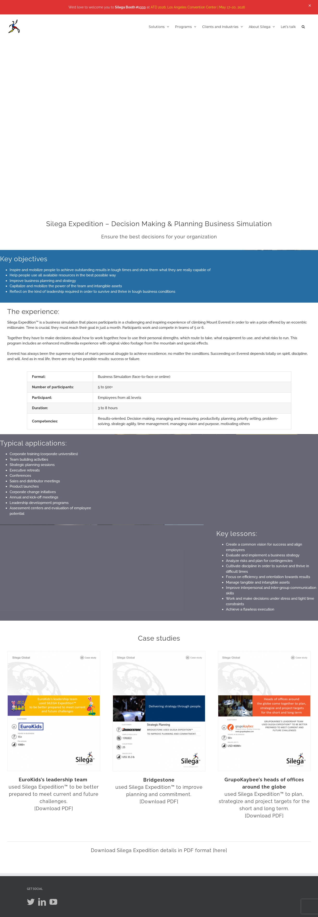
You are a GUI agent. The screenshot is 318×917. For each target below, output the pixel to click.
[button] (303, 26)
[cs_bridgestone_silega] (159, 653)
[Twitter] (31, 902)
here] (220, 850)
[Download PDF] (53, 808)
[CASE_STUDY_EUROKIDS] (54, 653)
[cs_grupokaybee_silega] (264, 653)
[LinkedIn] (42, 902)
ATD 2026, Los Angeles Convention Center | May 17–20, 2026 (198, 7)
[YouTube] (53, 902)
